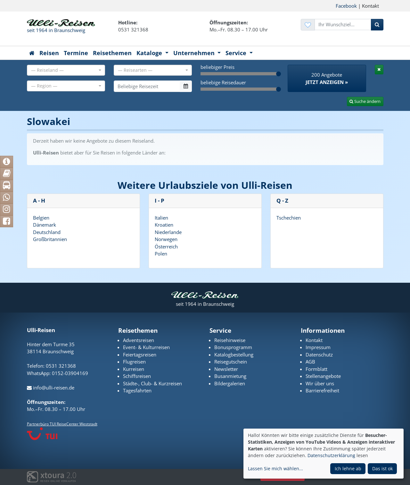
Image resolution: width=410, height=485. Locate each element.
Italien (161, 217)
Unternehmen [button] (194, 53)
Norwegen (166, 239)
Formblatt (316, 369)
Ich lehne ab (348, 468)
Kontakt (314, 340)
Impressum (318, 347)
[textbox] (64, 70)
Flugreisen (134, 361)
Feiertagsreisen (139, 354)
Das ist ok (382, 468)
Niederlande (168, 232)
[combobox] (66, 70)
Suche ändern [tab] (365, 101)
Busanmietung (230, 376)
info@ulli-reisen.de (50, 387)
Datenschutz (319, 354)
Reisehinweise (229, 340)
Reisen (49, 53)
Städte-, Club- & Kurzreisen (152, 383)
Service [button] (237, 53)
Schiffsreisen (137, 376)
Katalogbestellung (233, 354)
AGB (310, 361)
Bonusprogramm (233, 347)
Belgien (41, 217)
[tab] (379, 69)
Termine (76, 53)
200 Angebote (326, 78)
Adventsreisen (138, 340)
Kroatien (164, 225)
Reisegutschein (230, 361)
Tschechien (288, 217)
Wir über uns (320, 383)
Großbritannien (50, 239)
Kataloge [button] (150, 53)
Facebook (346, 6)
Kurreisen (133, 369)
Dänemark (44, 225)
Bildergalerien (229, 383)
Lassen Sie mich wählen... (275, 468)
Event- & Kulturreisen (146, 347)
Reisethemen (112, 53)
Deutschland (47, 232)
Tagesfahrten (137, 390)
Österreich (166, 246)
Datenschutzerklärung (331, 455)
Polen (161, 253)
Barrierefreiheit (322, 390)
